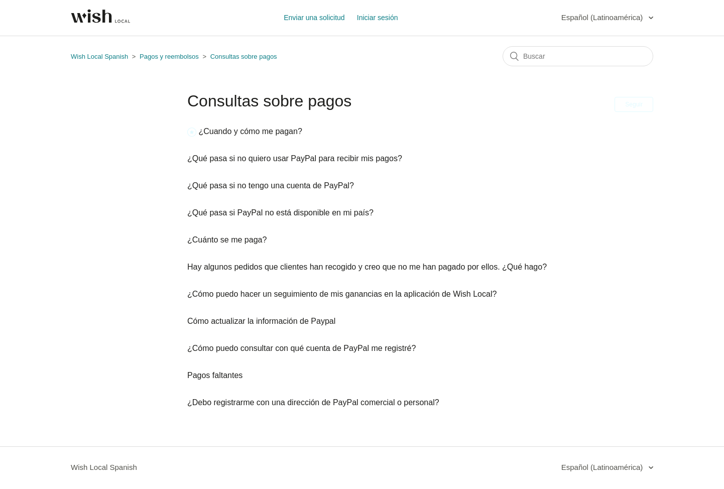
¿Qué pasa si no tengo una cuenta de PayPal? (270, 185)
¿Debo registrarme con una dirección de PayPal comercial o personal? (313, 402)
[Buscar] (578, 56)
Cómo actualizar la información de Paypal (261, 321)
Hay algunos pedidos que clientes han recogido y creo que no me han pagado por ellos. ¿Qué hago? (367, 267)
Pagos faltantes (215, 375)
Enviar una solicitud (314, 18)
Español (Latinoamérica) (603, 17)
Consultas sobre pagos (243, 56)
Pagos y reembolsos (170, 56)
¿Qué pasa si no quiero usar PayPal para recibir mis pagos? (294, 158)
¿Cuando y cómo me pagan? (250, 131)
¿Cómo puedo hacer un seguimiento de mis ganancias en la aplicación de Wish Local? (342, 294)
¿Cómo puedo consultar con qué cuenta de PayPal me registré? (301, 348)
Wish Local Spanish (99, 56)
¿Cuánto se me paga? (227, 239)
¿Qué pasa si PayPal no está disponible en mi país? (280, 212)
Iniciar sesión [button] (377, 18)
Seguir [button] (634, 104)
